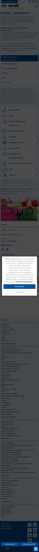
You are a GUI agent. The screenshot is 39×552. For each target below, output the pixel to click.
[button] (20, 292)
